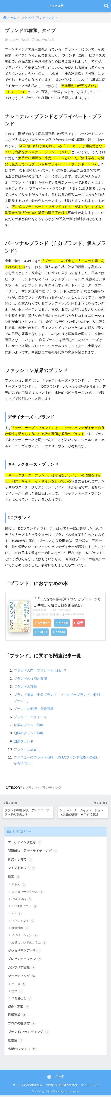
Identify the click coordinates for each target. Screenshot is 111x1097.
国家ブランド (24, 741)
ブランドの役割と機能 (30, 678)
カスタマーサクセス (28, 892)
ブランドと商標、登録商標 (33, 709)
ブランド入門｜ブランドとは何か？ (40, 670)
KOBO (42, 632)
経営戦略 (20, 928)
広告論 (16, 1042)
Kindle (63, 623)
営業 (17, 992)
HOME (55, 1078)
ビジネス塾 (56, 6)
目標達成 (17, 1016)
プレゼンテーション (26, 959)
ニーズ (19, 984)
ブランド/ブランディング (43, 787)
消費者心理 (22, 999)
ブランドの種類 (25, 686)
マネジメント (23, 921)
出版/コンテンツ (23, 1050)
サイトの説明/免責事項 (28, 1086)
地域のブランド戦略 (29, 733)
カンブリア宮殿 (22, 968)
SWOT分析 (22, 899)
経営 (14, 876)
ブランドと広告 (25, 749)
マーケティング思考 (26, 841)
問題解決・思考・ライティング (34, 850)
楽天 (80, 623)
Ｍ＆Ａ (19, 884)
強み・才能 (19, 1007)
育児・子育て (21, 859)
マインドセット (22, 867)
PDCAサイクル (24, 906)
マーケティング (22, 976)
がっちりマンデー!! (25, 950)
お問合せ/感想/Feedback (62, 1086)
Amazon (43, 623)
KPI (17, 913)
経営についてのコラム (29, 943)
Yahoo (60, 632)
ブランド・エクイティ (30, 717)
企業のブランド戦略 (29, 724)
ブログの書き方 (22, 1024)
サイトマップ (89, 1086)
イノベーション (25, 935)
